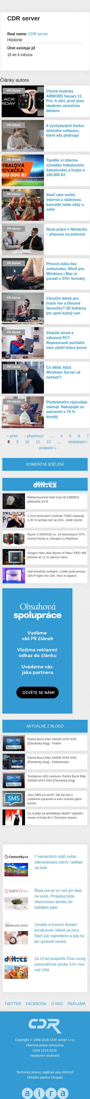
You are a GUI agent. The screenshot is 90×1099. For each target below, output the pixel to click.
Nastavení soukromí (45, 1055)
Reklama (76, 1004)
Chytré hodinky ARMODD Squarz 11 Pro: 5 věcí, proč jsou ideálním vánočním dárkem (65, 101)
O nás (57, 1004)
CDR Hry (45, 484)
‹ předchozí (34, 436)
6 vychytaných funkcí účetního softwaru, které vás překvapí (65, 131)
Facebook (36, 1004)
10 (27, 442)
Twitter (12, 1004)
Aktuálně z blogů (45, 726)
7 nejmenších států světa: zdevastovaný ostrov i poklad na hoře (58, 862)
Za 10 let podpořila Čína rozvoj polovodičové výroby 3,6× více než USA (59, 964)
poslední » (48, 448)
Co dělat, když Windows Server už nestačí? (63, 372)
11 (38, 442)
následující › (78, 442)
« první (12, 436)
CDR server (38, 34)
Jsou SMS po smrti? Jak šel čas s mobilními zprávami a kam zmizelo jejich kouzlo (54, 799)
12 (49, 442)
